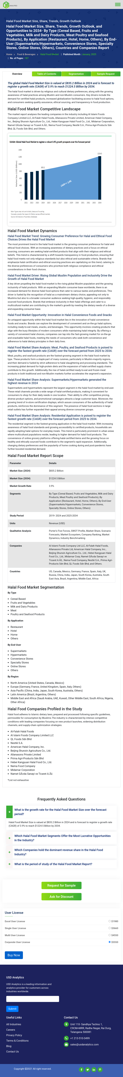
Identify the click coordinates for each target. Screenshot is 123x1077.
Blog (8, 1046)
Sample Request (106, 73)
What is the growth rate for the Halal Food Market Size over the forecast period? (56, 812)
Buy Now (14, 955)
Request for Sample (61, 885)
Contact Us (12, 1051)
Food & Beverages (27, 54)
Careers (10, 1029)
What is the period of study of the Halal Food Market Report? (49, 864)
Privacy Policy (14, 1035)
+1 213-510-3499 (80, 1038)
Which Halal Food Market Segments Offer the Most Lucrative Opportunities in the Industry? (58, 838)
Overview (17, 73)
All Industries (13, 1024)
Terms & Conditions (17, 1040)
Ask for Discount (61, 897)
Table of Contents (46, 73)
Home (10, 54)
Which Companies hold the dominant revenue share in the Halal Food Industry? (54, 852)
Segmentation (76, 73)
